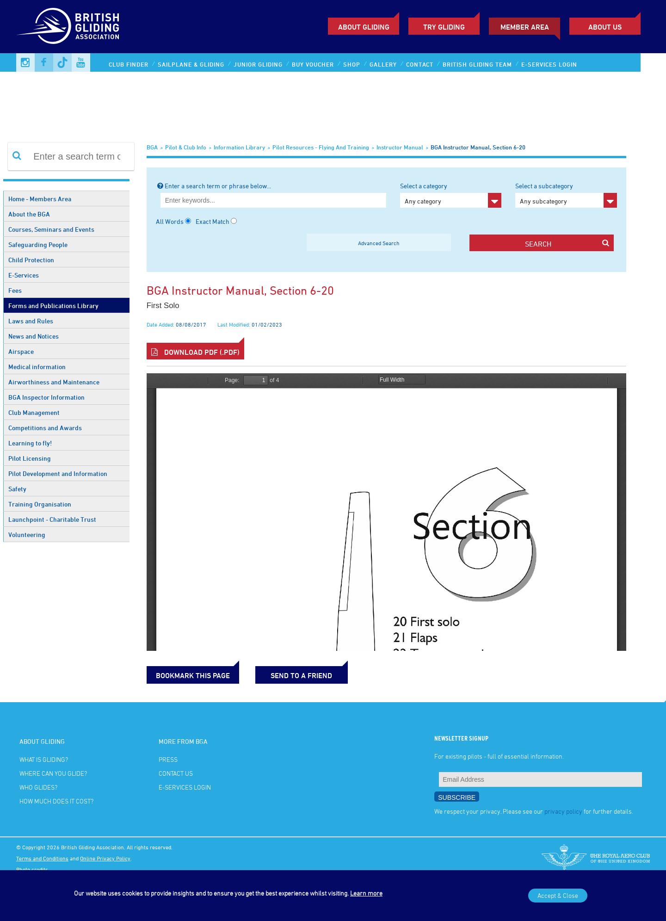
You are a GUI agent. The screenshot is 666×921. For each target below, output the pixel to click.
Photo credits (32, 869)
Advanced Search (379, 243)
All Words (170, 221)
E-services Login (549, 64)
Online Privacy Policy (105, 858)
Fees (15, 290)
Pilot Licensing (29, 458)
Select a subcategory (566, 195)
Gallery (383, 64)
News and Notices (33, 336)
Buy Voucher (313, 64)
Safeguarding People (38, 244)
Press (168, 759)
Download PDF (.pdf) (195, 352)
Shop (351, 64)
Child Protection (31, 260)
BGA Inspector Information (46, 397)
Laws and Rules (30, 321)
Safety (17, 489)
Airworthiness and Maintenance (53, 382)
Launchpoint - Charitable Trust (52, 519)
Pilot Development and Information (57, 473)
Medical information (37, 367)
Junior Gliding (258, 64)
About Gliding (363, 27)
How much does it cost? (56, 801)
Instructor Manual (399, 147)
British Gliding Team (477, 64)
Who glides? (38, 787)
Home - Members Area (39, 199)
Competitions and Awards (45, 428)
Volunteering (26, 534)
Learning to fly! (30, 443)
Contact (419, 64)
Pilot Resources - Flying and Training (320, 147)
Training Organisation (39, 504)
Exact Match (212, 221)
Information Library (239, 147)
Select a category (450, 195)
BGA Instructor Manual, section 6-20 (478, 147)
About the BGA (29, 214)
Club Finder (128, 64)
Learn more (366, 893)
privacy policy (563, 811)
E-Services (23, 275)
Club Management (34, 412)
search (567, 243)
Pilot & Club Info (185, 147)
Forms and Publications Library (53, 305)
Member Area (524, 27)
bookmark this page (193, 675)
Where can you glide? (53, 773)
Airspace (21, 351)
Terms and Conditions (42, 858)
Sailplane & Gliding (191, 64)
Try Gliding (444, 27)
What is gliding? (43, 759)
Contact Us (176, 773)
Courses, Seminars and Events (51, 229)
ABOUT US (605, 27)
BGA (152, 147)
